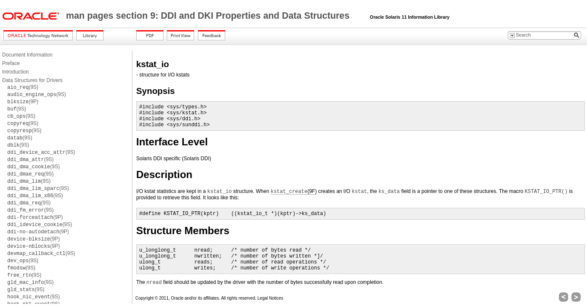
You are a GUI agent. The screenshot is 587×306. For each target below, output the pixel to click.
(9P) (22, 102)
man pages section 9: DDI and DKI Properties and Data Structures (209, 16)
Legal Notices (270, 298)
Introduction (15, 72)
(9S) (22, 87)
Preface (11, 63)
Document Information (27, 55)
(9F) (294, 191)
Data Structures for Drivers (32, 80)
